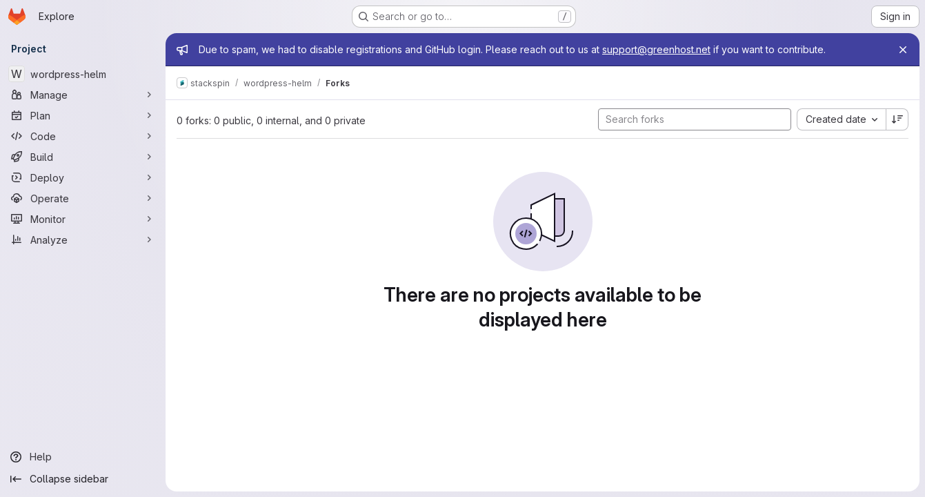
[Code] (83, 136)
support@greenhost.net (656, 49)
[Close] (903, 49)
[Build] (83, 156)
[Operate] (83, 198)
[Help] (83, 457)
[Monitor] (83, 218)
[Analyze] (83, 239)
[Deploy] (83, 177)
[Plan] (83, 115)
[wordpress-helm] (83, 74)
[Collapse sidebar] (83, 479)
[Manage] (83, 94)
